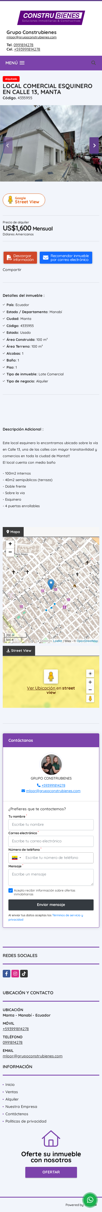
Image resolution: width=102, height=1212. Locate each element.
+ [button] (10, 544)
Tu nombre (17, 816)
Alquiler (12, 1099)
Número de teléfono (24, 849)
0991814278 (23, 44)
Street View (25, 200)
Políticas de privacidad (26, 1121)
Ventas (11, 1091)
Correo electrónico (23, 833)
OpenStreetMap (87, 641)
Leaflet (57, 641)
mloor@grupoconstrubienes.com (32, 37)
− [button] (10, 553)
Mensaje (15, 866)
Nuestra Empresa (21, 1106)
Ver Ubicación (41, 688)
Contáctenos (16, 1113)
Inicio (10, 1084)
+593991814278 (27, 49)
